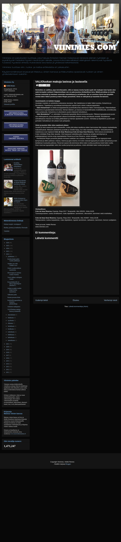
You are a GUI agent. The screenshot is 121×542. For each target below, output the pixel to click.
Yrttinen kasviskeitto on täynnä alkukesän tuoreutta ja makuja (20, 182)
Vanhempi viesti (110, 300)
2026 (7, 243)
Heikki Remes (10, 86)
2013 (7, 366)
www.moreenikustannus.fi (18, 434)
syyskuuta (11, 320)
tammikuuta (11, 340)
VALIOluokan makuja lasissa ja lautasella (14, 310)
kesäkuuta (11, 329)
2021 (7, 344)
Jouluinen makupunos (14, 306)
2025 (7, 245)
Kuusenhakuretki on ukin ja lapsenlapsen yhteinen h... (14, 283)
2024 (7, 248)
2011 (7, 372)
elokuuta (10, 323)
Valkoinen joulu (12, 294)
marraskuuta (11, 315)
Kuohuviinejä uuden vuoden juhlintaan (14, 260)
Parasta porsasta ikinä (14, 297)
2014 (7, 364)
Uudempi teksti (41, 300)
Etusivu (76, 300)
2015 (7, 361)
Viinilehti (6, 231)
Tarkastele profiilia (9, 104)
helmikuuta (11, 337)
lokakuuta (11, 318)
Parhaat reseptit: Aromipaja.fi (12, 224)
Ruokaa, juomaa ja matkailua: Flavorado (15, 227)
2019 (7, 349)
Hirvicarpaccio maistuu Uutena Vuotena (14, 273)
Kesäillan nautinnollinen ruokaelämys (18, 164)
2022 (7, 254)
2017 (7, 355)
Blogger (68, 464)
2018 (7, 352)
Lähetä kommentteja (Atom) (78, 306)
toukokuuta (11, 332)
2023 (7, 251)
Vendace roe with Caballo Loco (13, 264)
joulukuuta (11, 256)
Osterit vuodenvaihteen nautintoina (14, 269)
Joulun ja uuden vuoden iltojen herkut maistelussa (14, 290)
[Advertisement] (22, 519)
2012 (7, 369)
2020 (7, 347)
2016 (7, 358)
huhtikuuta (11, 335)
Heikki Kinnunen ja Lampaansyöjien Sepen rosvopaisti (20, 200)
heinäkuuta (11, 326)
